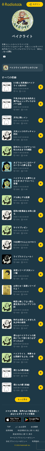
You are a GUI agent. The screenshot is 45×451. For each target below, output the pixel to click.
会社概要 (34, 427)
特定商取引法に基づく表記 (28, 430)
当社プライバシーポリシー (16, 441)
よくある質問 (20, 427)
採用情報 (9, 430)
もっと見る (22, 399)
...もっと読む (7, 51)
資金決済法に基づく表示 (22, 434)
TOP (9, 427)
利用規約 (35, 441)
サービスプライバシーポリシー (22, 438)
